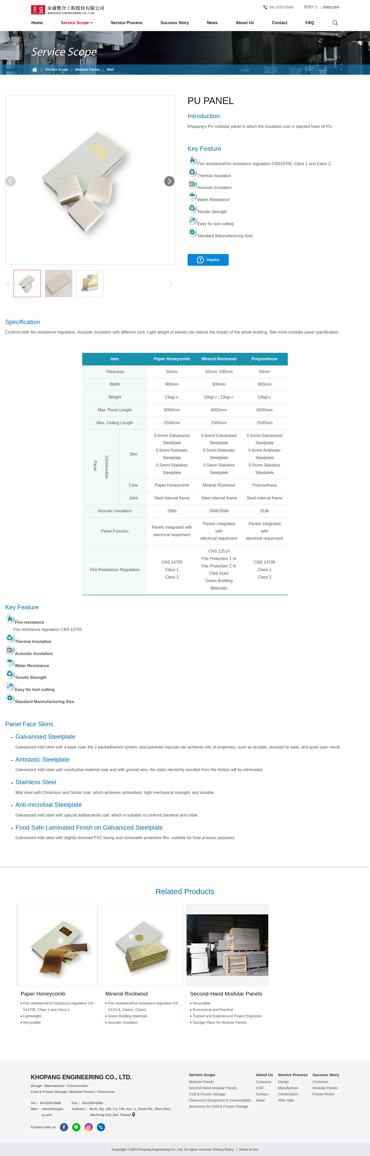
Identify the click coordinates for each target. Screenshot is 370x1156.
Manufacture (288, 1088)
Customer (320, 1082)
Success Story (175, 23)
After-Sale (286, 1100)
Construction (288, 1094)
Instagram (89, 1127)
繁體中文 (311, 7)
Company (263, 1082)
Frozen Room (324, 1094)
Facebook (64, 1127)
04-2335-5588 (278, 7)
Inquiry (213, 259)
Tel (101, 1127)
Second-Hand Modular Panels (213, 1088)
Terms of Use (248, 1149)
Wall (110, 69)
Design (283, 1082)
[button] (169, 181)
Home (37, 23)
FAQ (310, 23)
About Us (245, 23)
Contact (280, 23)
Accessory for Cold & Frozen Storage (218, 1106)
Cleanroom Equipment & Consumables (220, 1100)
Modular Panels (87, 69)
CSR (260, 1088)
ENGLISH (331, 7)
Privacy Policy (223, 1149)
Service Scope (75, 23)
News (212, 23)
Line (76, 1127)
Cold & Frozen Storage (207, 1094)
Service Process (127, 23)
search (335, 23)
